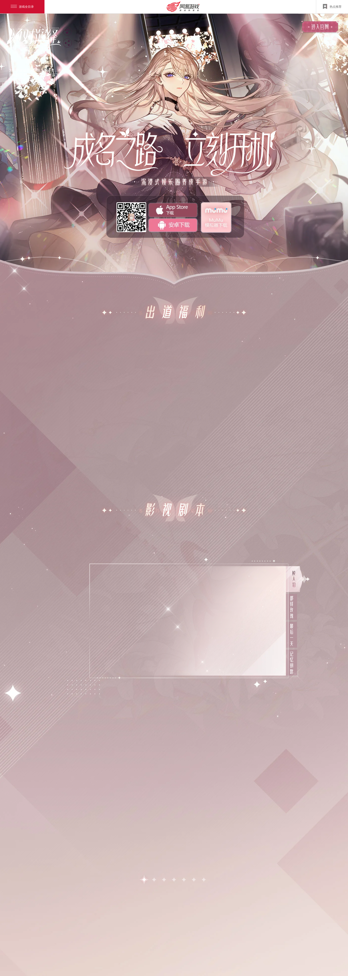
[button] (144, 880)
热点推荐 (332, 6)
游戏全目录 (22, 6)
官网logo (32, 37)
